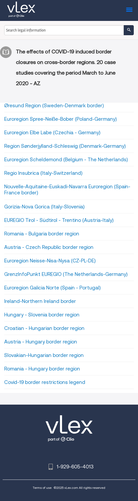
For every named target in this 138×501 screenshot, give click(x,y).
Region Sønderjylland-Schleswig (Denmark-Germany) (65, 146)
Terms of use (42, 487)
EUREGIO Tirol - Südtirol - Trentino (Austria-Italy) (58, 220)
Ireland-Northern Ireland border (40, 301)
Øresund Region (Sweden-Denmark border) (54, 105)
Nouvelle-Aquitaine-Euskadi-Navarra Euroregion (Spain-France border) (67, 189)
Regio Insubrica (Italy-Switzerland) (43, 173)
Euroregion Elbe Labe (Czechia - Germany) (52, 132)
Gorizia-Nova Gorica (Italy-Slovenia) (44, 206)
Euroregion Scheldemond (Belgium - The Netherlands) (66, 159)
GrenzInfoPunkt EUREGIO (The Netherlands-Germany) (65, 274)
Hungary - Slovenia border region (41, 314)
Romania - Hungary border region (42, 369)
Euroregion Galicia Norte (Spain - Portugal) (52, 287)
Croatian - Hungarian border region (44, 328)
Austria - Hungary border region (40, 342)
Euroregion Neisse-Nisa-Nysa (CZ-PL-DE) (50, 260)
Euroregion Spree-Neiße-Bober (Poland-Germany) (60, 119)
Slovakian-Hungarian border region (44, 355)
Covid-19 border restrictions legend (44, 382)
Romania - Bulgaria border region (41, 233)
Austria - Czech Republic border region (48, 247)
